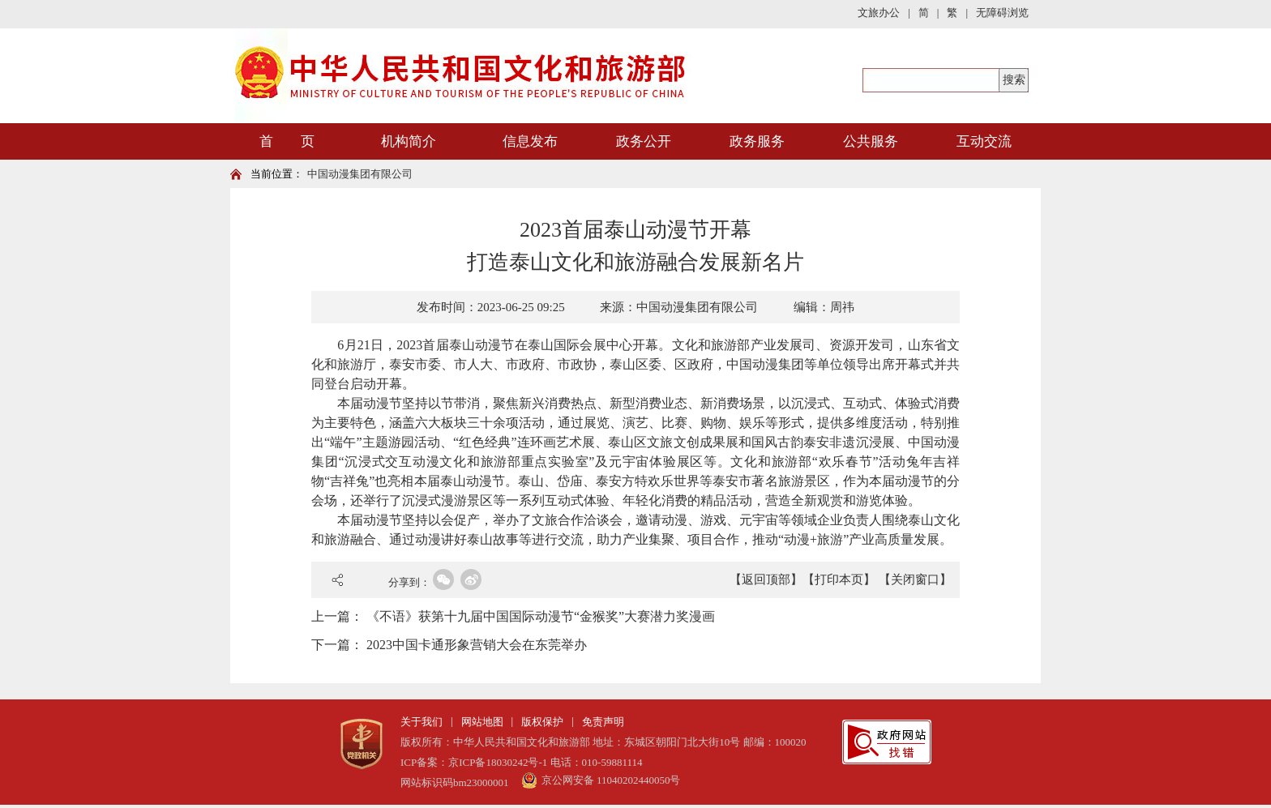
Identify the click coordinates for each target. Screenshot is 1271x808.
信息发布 (530, 141)
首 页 (287, 141)
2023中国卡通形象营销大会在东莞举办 (476, 645)
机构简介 (408, 141)
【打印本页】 (838, 579)
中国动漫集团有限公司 (360, 174)
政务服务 (757, 141)
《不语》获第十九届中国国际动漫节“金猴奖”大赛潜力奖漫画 (540, 616)
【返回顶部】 (766, 579)
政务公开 (643, 141)
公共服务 (870, 141)
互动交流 (984, 141)
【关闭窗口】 (915, 579)
